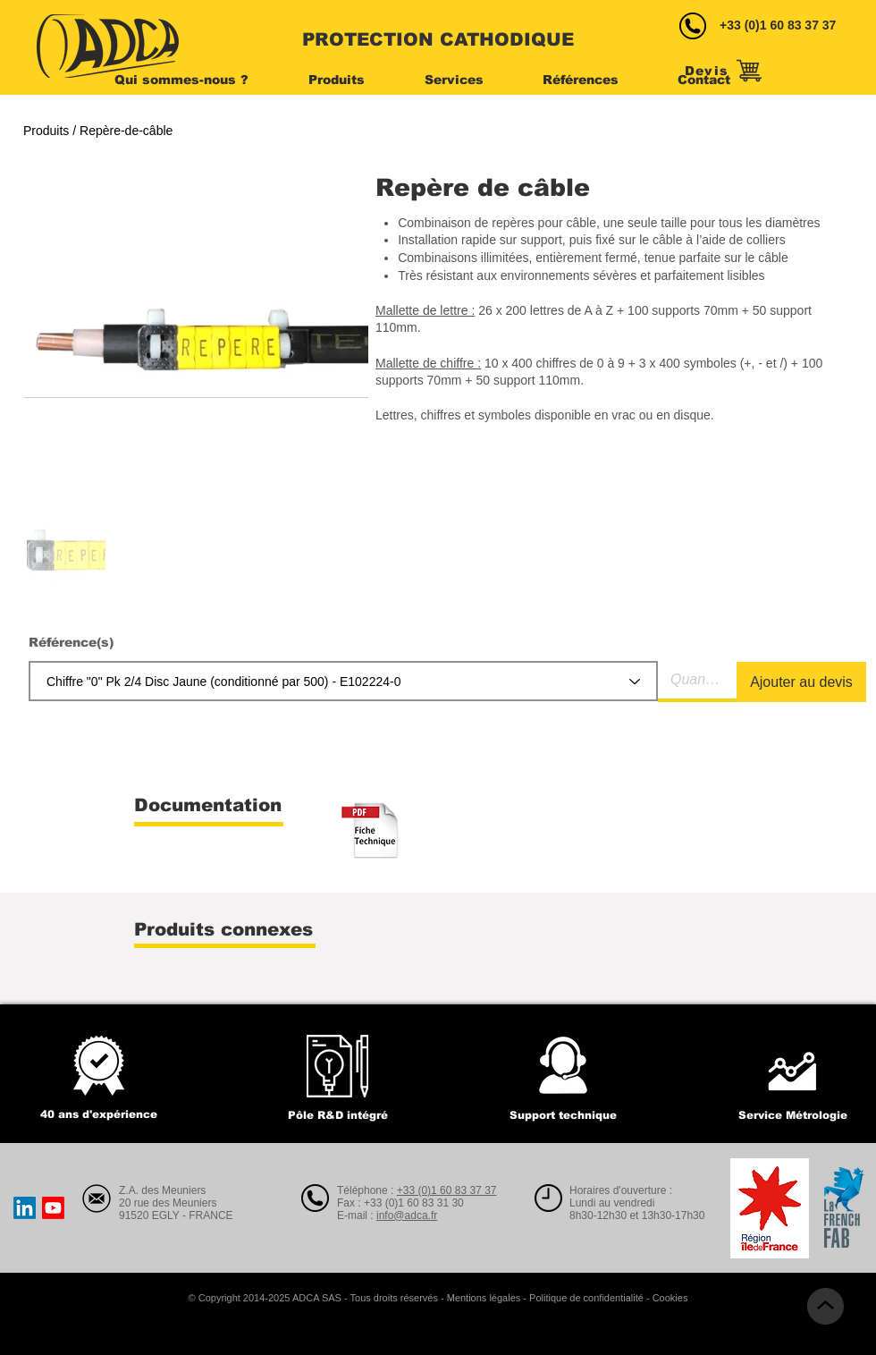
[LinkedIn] (24, 1208)
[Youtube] (53, 1208)
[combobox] (343, 681)
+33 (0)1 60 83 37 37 (778, 25)
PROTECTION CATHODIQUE (438, 39)
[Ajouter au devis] (801, 682)
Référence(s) (71, 642)
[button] (197, 79)
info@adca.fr (406, 1215)
